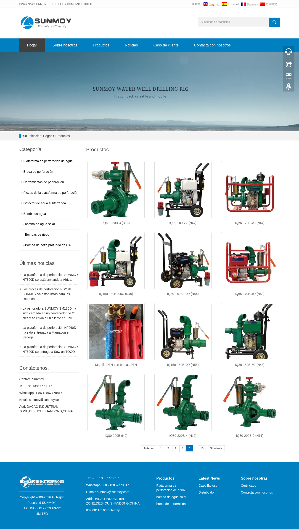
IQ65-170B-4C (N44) (250, 223)
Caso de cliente (166, 45)
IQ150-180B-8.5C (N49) (116, 294)
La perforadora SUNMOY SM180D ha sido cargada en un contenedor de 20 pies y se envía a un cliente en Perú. (49, 313)
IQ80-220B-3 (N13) (116, 223)
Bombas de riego (37, 234)
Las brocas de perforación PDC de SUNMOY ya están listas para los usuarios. (47, 294)
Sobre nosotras (65, 45)
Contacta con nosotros (212, 45)
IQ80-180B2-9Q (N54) (183, 294)
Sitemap (114, 510)
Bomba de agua (35, 214)
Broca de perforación (38, 171)
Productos (101, 45)
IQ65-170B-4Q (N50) (250, 294)
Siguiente (216, 448)
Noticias (131, 45)
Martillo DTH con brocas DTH (116, 365)
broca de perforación (171, 504)
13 (202, 448)
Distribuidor (207, 492)
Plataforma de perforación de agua (48, 161)
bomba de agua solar (40, 224)
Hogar (32, 45)
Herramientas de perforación (44, 182)
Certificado (248, 485)
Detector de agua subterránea (45, 203)
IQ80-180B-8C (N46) (250, 365)
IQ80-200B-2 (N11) (249, 435)
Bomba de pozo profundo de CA (48, 245)
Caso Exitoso (208, 485)
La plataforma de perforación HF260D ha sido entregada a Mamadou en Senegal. (49, 332)
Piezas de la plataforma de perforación (51, 192)
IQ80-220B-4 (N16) (182, 435)
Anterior (148, 448)
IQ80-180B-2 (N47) (182, 223)
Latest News (209, 478)
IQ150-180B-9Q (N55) (183, 365)
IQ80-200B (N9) (116, 435)
